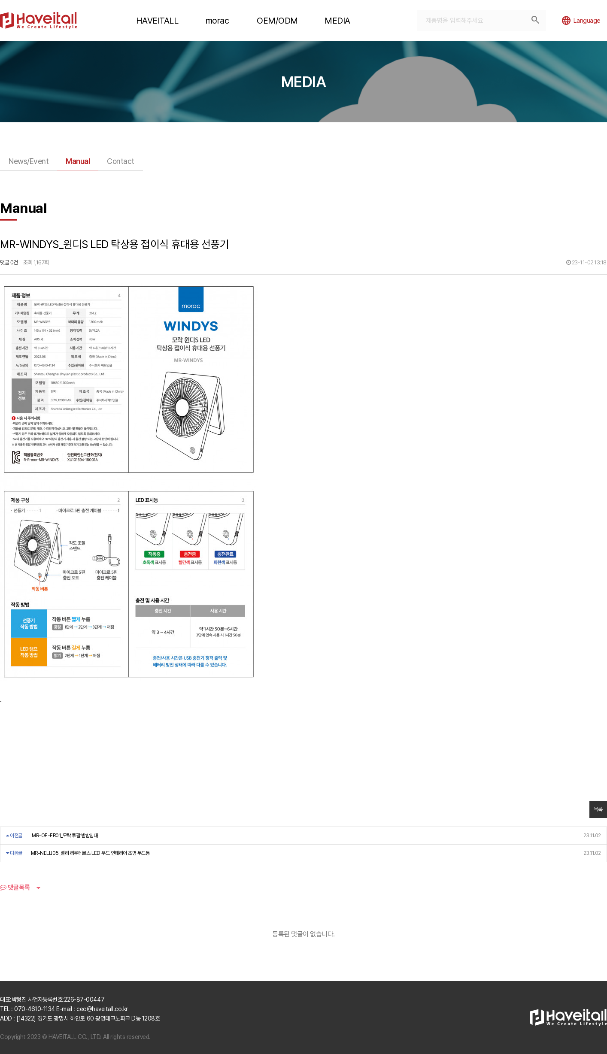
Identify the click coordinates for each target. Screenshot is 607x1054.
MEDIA (337, 20)
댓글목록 (15, 887)
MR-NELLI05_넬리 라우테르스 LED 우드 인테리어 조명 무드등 (90, 853)
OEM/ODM (277, 20)
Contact (120, 161)
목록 (598, 809)
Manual (78, 161)
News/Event (29, 161)
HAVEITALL (157, 20)
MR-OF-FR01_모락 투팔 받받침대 (64, 836)
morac (217, 20)
